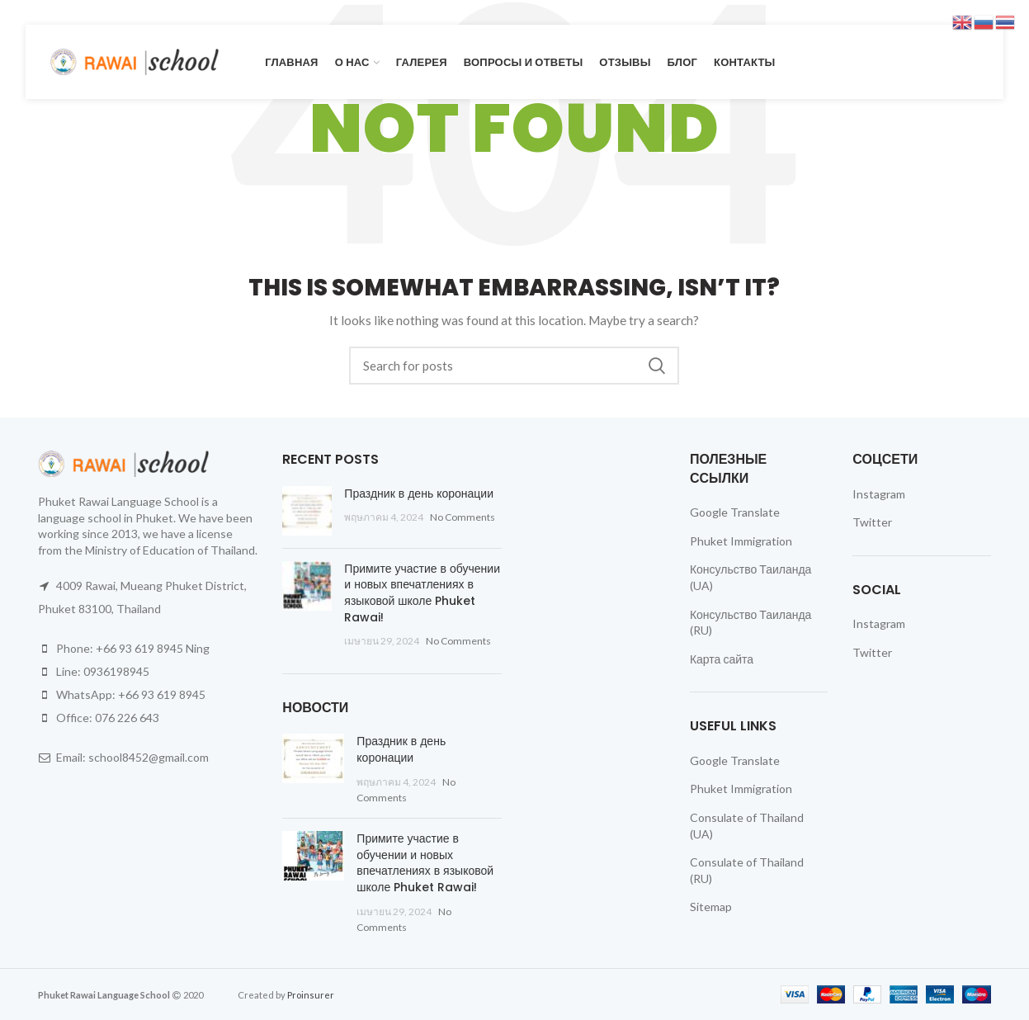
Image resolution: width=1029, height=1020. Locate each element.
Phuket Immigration (741, 541)
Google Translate (735, 512)
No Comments (462, 517)
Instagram (878, 494)
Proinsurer (310, 994)
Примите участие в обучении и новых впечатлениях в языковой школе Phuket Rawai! (422, 593)
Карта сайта (721, 659)
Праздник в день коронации (418, 493)
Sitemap (711, 907)
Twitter (872, 522)
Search (656, 366)
